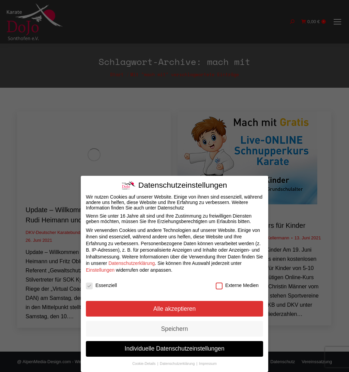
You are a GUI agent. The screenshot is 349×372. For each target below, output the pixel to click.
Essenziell (101, 285)
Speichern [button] (174, 328)
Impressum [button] (208, 363)
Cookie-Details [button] (144, 363)
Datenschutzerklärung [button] (178, 363)
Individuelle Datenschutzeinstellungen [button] (175, 348)
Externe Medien (237, 285)
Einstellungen (100, 270)
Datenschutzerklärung (131, 263)
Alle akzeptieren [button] (174, 308)
